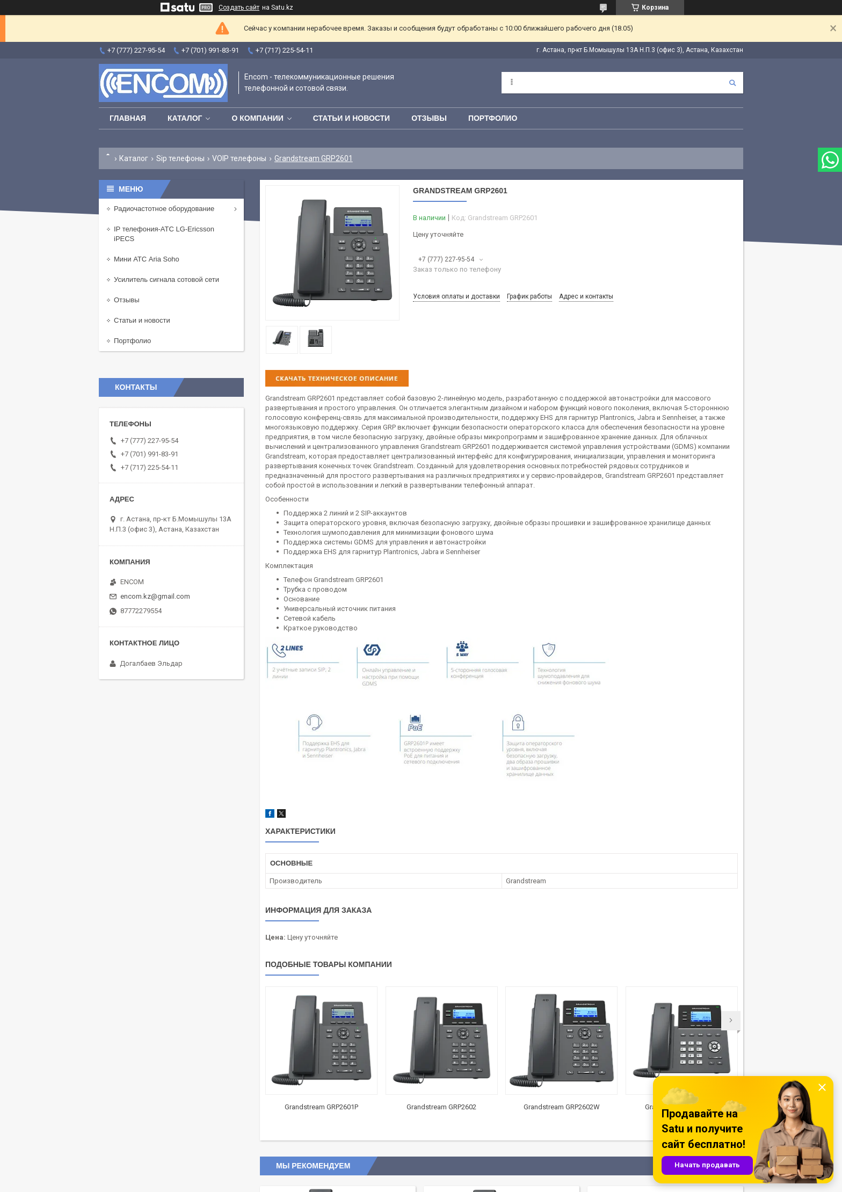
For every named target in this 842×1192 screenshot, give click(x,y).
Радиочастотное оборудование (164, 209)
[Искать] (732, 82)
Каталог (185, 118)
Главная (128, 118)
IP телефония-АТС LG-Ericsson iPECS (164, 234)
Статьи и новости (351, 118)
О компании (257, 118)
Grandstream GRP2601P (321, 1107)
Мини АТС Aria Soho (146, 259)
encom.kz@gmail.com (155, 596)
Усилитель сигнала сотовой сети (166, 279)
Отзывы (429, 118)
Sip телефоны (180, 158)
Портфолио (492, 118)
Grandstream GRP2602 (441, 1107)
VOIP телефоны (239, 158)
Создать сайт (239, 7)
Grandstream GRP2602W (562, 1107)
